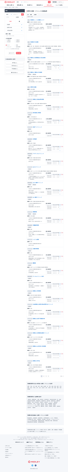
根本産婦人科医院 (37, 112)
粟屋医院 (35, 211)
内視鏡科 (50, 406)
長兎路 (28, 389)
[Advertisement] (45, 36)
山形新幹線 (35, 417)
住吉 (40, 387)
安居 (52, 387)
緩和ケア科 (37, 406)
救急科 (54, 404)
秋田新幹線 (40, 417)
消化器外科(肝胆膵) (31, 400)
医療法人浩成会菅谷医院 (38, 99)
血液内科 (46, 402)
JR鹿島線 (39, 419)
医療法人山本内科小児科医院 (39, 346)
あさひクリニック (37, 166)
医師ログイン (50, 442)
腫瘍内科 (42, 406)
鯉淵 (42, 386)
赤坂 (31, 387)
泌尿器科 (29, 402)
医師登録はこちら (40, 442)
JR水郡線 (44, 419)
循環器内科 (34, 399)
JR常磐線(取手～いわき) (48, 417)
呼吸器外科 (43, 400)
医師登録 (55, 2)
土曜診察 (29, 59)
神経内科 (48, 400)
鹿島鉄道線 (55, 420)
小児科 (34, 403)
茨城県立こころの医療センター (37, 19)
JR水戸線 (48, 419)
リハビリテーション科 (31, 404)
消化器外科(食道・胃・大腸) (55, 399)
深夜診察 (29, 44)
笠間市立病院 (33, 87)
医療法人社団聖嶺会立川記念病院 (37, 57)
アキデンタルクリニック (38, 153)
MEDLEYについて (19, 442)
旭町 (36, 386)
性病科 (46, 406)
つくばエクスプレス (55, 419)
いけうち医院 (36, 239)
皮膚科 (38, 404)
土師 (46, 387)
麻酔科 (54, 406)
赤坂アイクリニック (37, 127)
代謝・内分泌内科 (35, 402)
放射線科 (58, 406)
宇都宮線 (56, 417)
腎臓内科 (58, 400)
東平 (39, 386)
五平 (37, 387)
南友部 (45, 386)
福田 (58, 387)
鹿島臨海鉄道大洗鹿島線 (32, 422)
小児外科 (38, 403)
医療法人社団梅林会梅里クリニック (41, 332)
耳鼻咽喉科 (50, 403)
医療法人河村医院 (37, 290)
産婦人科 (42, 403)
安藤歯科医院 (36, 225)
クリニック (30, 99)
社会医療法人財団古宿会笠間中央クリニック (43, 304)
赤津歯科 (35, 139)
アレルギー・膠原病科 (53, 402)
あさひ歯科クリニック (38, 182)
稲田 (28, 387)
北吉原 (43, 387)
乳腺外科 (41, 402)
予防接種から (15, 68)
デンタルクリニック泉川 (38, 276)
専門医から (14, 62)
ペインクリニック (31, 406)
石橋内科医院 (36, 248)
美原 (60, 387)
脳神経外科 (53, 400)
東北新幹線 (29, 417)
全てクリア (11, 53)
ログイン (61, 2)
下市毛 (34, 387)
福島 (55, 387)
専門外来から (15, 65)
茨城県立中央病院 (34, 42)
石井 (60, 386)
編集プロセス (30, 442)
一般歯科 (33, 407)
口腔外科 (29, 407)
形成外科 (42, 404)
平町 (50, 386)
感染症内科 (29, 403)
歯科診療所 (30, 139)
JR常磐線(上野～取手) (31, 419)
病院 (28, 42)
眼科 (46, 403)
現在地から (14, 72)
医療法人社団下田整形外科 (39, 318)
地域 (10, 21)
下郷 (31, 386)
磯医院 (34, 263)
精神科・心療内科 (48, 404)
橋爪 (58, 386)
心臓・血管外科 (40, 399)
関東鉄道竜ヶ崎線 (48, 420)
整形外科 (55, 403)
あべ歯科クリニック (37, 197)
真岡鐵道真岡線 (41, 422)
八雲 (34, 386)
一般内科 (29, 399)
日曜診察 (34, 74)
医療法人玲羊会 (36, 360)
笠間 (28, 386)
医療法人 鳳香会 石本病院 (36, 72)
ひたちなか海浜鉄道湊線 (32, 420)
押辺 (55, 386)
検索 (18, 53)
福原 (52, 386)
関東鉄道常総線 (41, 420)
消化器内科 (46, 399)
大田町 (49, 387)
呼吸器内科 (38, 400)
